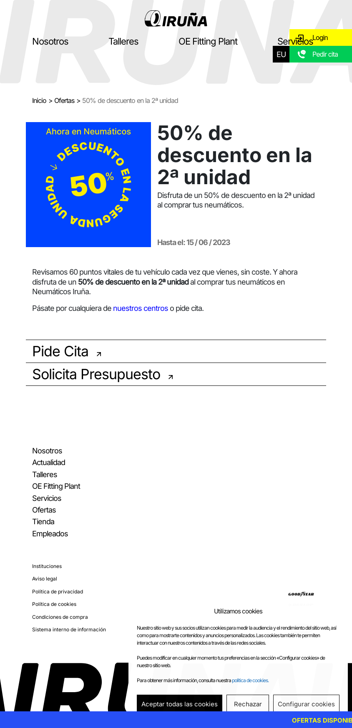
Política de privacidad (57, 591)
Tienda (43, 521)
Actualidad (48, 462)
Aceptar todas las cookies (179, 704)
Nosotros (50, 41)
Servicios (295, 41)
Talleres (123, 41)
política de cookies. (250, 680)
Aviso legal (44, 578)
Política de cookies (54, 604)
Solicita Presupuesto (96, 374)
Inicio (39, 100)
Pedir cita (325, 54)
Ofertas (64, 100)
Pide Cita (60, 351)
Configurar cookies (306, 704)
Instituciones (47, 566)
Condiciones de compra (60, 617)
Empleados (50, 533)
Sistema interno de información (69, 629)
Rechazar (248, 704)
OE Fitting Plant (208, 41)
